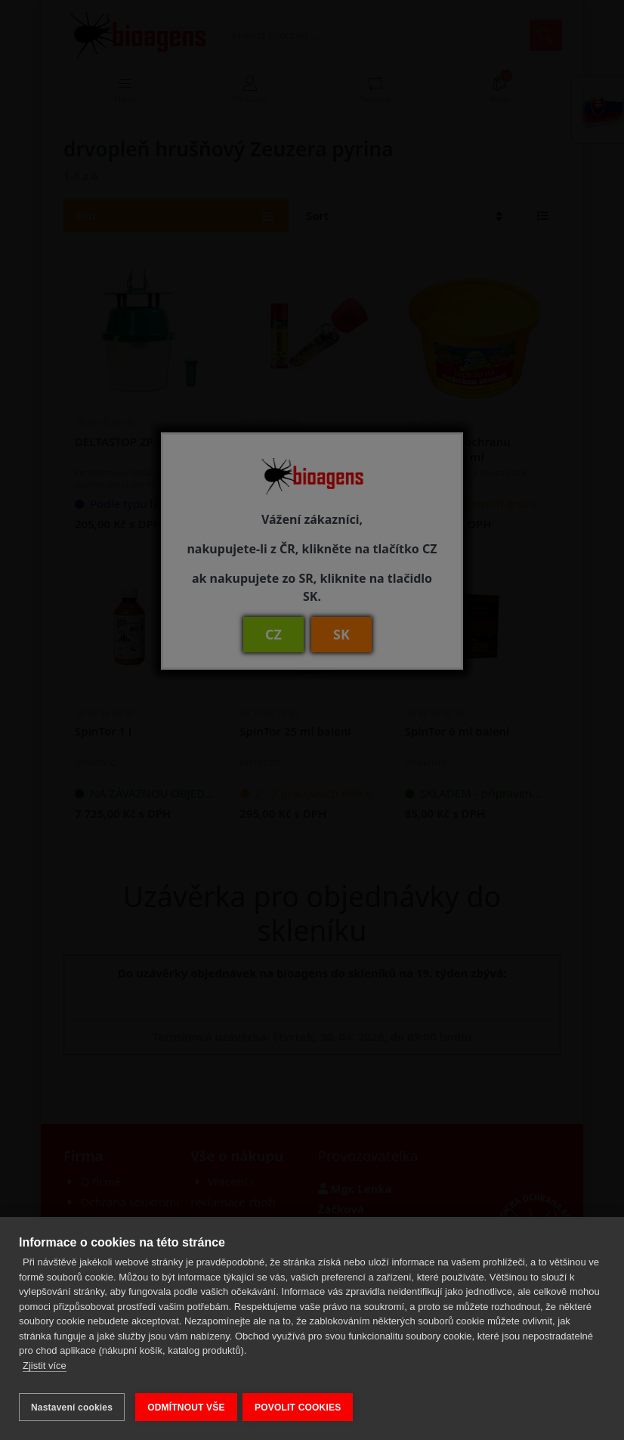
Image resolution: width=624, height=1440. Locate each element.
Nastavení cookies (72, 1407)
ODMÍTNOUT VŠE (186, 1407)
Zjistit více (44, 1371)
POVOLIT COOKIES (303, 1407)
